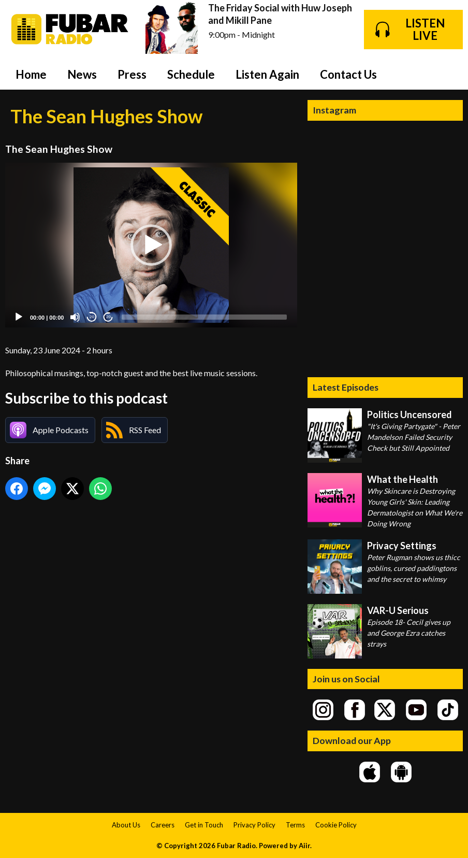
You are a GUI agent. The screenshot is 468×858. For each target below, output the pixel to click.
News (82, 74)
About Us (126, 825)
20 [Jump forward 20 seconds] (108, 316)
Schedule (191, 74)
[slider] (204, 317)
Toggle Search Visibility (447, 74)
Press (132, 74)
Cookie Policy (336, 825)
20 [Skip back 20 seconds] (92, 316)
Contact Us (348, 74)
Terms (295, 825)
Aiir (304, 845)
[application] (151, 245)
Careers (162, 825)
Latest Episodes (345, 387)
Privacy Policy (254, 825)
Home (31, 74)
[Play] (18, 317)
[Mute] (75, 317)
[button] (151, 245)
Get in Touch (204, 825)
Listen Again (267, 74)
